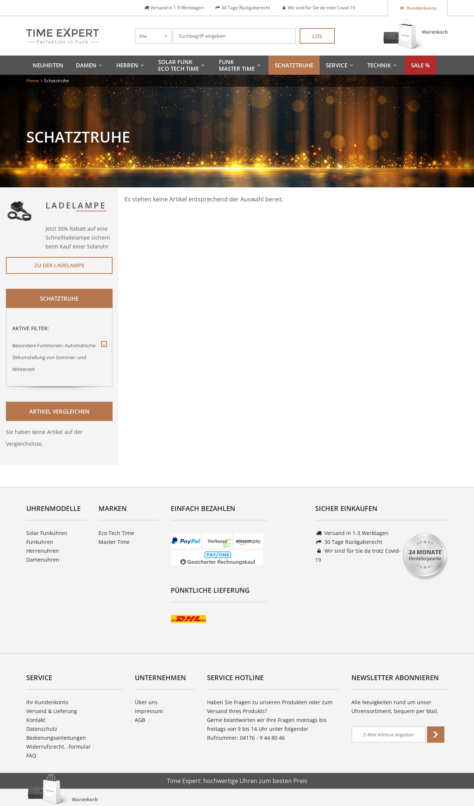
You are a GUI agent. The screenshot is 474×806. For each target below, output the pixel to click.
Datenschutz (41, 728)
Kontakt (35, 719)
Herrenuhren (42, 550)
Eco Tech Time (116, 532)
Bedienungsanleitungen (56, 737)
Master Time (114, 541)
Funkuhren (39, 541)
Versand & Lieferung (51, 711)
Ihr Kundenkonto (47, 702)
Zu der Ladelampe (59, 265)
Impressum (149, 711)
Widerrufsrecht (45, 746)
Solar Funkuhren (46, 532)
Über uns (146, 702)
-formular (79, 746)
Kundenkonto (421, 8)
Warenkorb (435, 32)
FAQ (31, 755)
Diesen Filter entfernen (103, 350)
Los (317, 36)
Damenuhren (42, 559)
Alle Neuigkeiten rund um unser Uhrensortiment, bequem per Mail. (394, 707)
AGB (140, 719)
